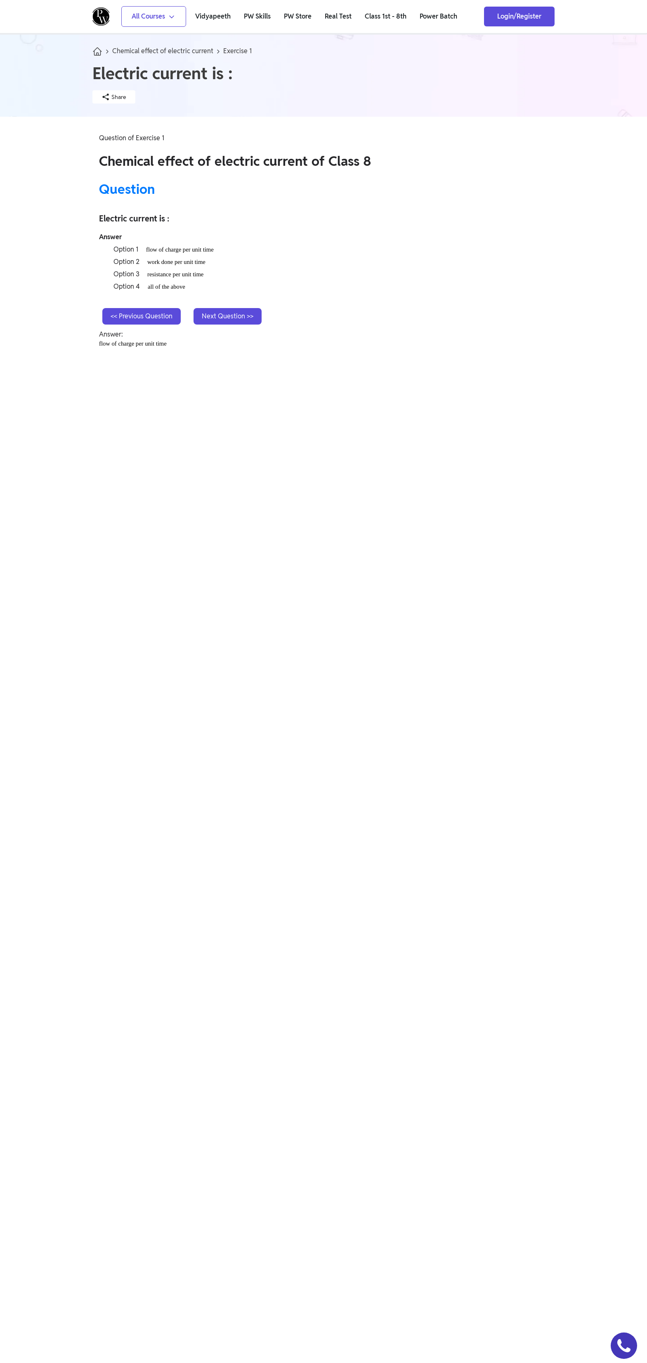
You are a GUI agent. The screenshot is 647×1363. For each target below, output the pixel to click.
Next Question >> (227, 316)
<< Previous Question (141, 316)
